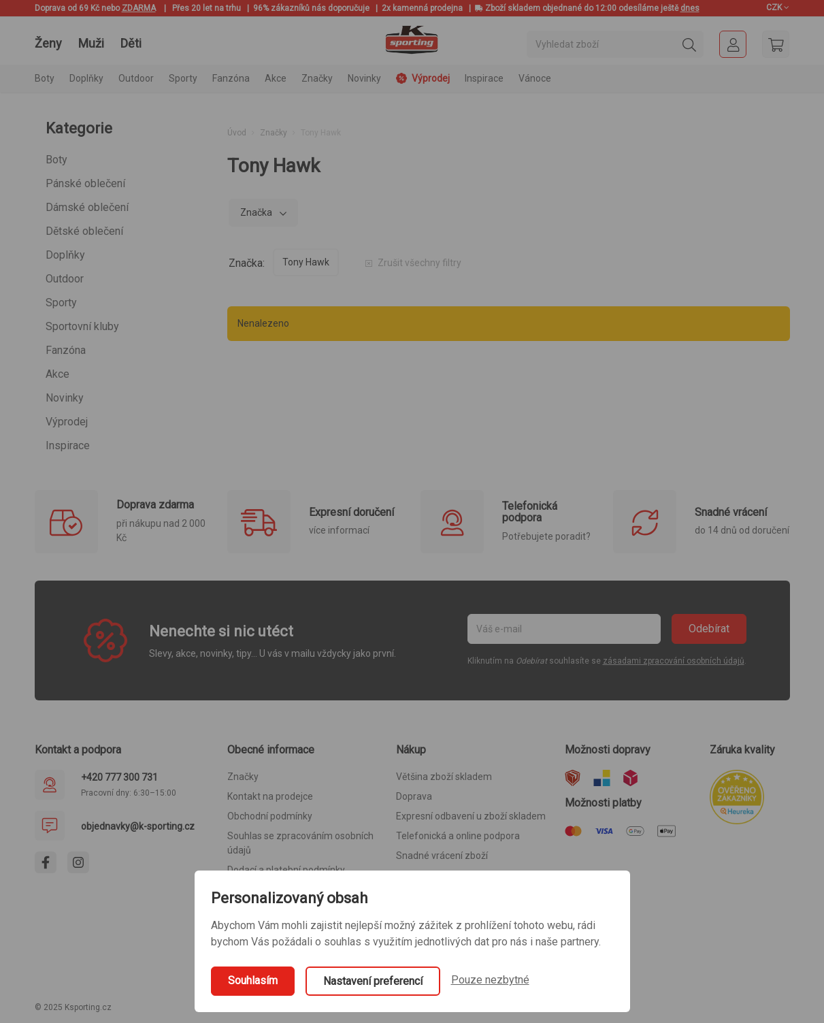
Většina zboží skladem (444, 776)
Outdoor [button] (136, 78)
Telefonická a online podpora (458, 835)
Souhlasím (253, 980)
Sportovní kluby (82, 326)
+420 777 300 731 (119, 777)
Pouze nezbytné (490, 979)
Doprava (414, 796)
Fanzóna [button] (231, 78)
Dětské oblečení (84, 231)
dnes (689, 8)
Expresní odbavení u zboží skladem (471, 816)
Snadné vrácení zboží (442, 855)
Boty (56, 159)
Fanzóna (66, 350)
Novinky (364, 78)
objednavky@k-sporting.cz (138, 826)
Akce (57, 374)
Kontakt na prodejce (270, 796)
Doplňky (65, 254)
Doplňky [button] (86, 78)
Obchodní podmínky (269, 816)
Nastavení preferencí (373, 981)
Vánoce (534, 78)
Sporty (61, 302)
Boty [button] (44, 78)
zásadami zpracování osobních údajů (673, 661)
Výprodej (67, 421)
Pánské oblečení (85, 183)
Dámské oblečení (87, 207)
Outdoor (65, 278)
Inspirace (484, 78)
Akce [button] (275, 78)
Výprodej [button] (423, 78)
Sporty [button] (183, 78)
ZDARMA (139, 8)
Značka (257, 212)
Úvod (236, 132)
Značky (317, 78)
